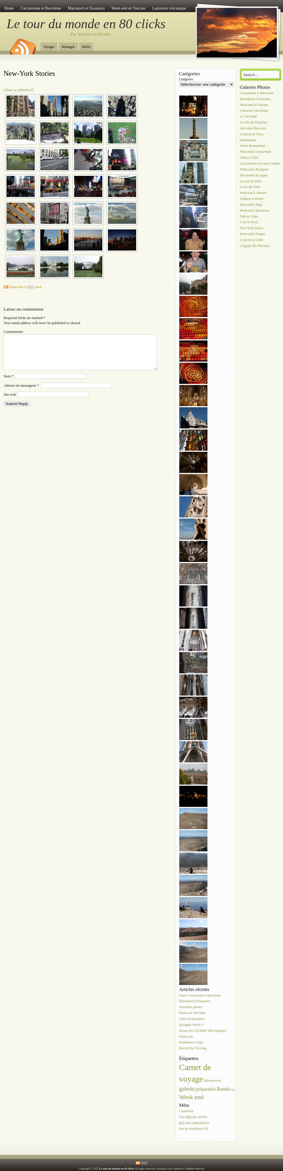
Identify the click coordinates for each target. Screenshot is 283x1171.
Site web (10, 401)
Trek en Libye (249, 216)
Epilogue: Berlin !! (191, 1025)
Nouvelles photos (190, 1007)
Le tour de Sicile (251, 181)
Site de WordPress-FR (193, 1129)
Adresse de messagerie (21, 392)
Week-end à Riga (251, 205)
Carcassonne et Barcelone (41, 8)
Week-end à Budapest (254, 169)
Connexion (186, 1111)
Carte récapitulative (192, 1019)
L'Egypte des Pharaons (255, 246)
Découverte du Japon (253, 175)
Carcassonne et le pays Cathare (260, 163)
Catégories (186, 79)
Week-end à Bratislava (254, 210)
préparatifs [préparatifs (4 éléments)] (206, 1089)
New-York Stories (29, 73)
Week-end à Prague (252, 234)
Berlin (86, 47)
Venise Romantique (252, 146)
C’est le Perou (249, 222)
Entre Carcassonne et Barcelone (200, 995)
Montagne (68, 47)
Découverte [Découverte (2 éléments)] (212, 1080)
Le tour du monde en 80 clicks (86, 23)
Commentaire (13, 332)
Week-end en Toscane (128, 8)
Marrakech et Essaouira (86, 8)
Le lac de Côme (250, 187)
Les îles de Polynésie (253, 122)
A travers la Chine (252, 240)
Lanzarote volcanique (169, 8)
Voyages (48, 47)
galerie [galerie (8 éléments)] (187, 1089)
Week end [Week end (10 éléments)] (191, 1097)
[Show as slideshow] (19, 90)
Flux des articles (193, 1117)
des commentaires (194, 1123)
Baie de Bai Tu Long (192, 1048)
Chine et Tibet (249, 158)
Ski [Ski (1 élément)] (233, 1089)
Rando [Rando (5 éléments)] (223, 1089)
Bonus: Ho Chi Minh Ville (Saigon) (202, 1031)
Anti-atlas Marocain (253, 128)
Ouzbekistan (248, 140)
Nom (9, 383)
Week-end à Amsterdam (255, 152)
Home (9, 8)
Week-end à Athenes (253, 193)
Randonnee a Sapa (191, 1042)
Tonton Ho (186, 1037)
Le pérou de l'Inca (252, 134)
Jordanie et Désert (252, 199)
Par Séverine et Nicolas (90, 34)
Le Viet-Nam (248, 117)
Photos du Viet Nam (192, 1013)
